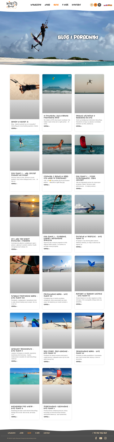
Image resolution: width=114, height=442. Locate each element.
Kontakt (76, 5)
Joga (47, 5)
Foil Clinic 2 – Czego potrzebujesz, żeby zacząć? (86, 178)
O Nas (65, 5)
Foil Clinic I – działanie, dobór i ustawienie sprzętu (55, 238)
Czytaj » (14, 128)
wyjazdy (36, 5)
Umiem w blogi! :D (19, 122)
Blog (56, 5)
